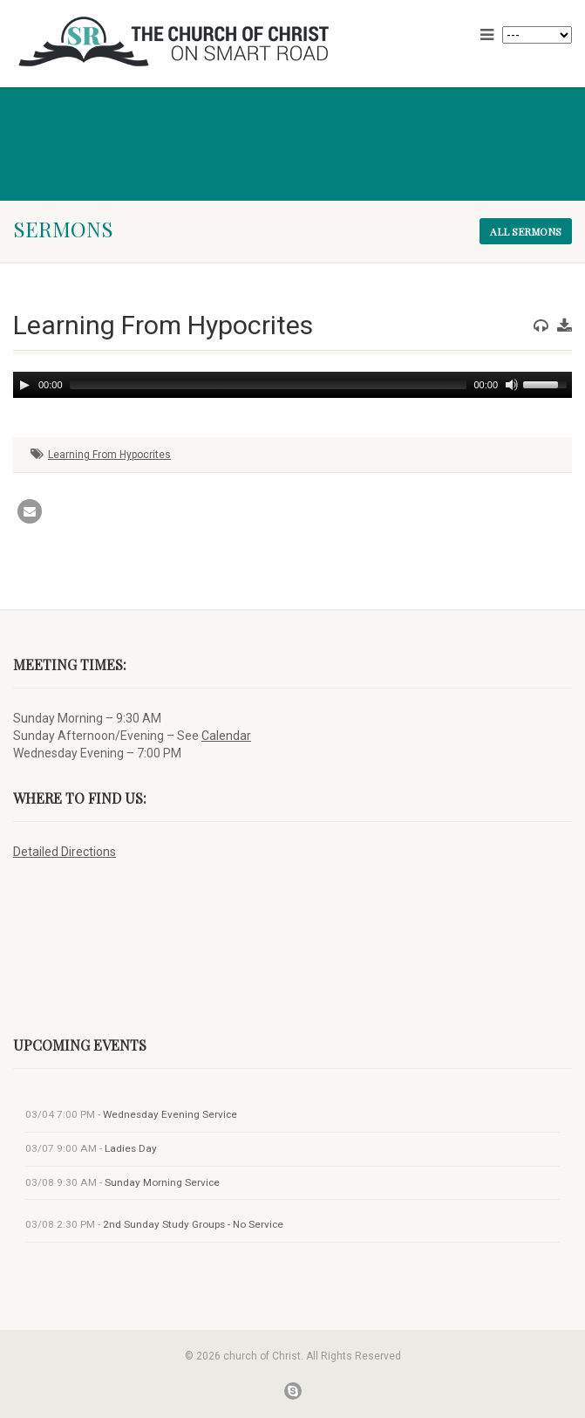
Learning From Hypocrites (109, 455)
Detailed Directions (64, 852)
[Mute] (512, 385)
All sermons (525, 231)
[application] (292, 385)
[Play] (24, 385)
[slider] (268, 384)
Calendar (226, 736)
